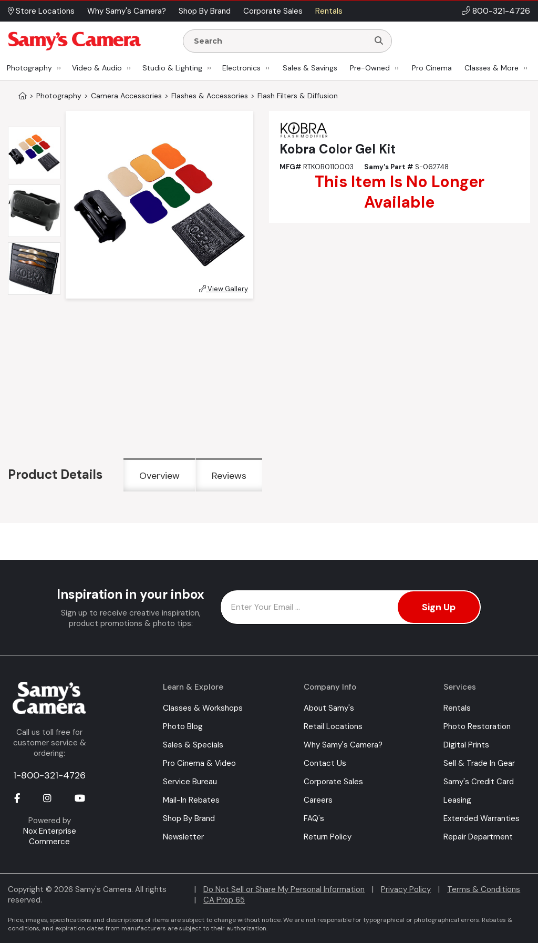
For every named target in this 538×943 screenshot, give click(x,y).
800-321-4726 (501, 10)
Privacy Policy (406, 889)
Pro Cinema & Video (199, 763)
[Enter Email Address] (350, 607)
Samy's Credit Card (478, 781)
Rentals (457, 708)
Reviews (229, 475)
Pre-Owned (370, 68)
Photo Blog (183, 726)
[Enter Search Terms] (280, 41)
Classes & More (491, 68)
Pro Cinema (432, 68)
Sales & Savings (310, 68)
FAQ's (314, 818)
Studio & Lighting (172, 68)
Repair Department (478, 837)
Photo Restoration (477, 726)
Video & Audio (97, 68)
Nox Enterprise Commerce (49, 836)
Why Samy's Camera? (343, 745)
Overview (159, 475)
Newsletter (183, 837)
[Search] (378, 41)
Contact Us (325, 763)
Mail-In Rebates (191, 800)
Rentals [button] (329, 11)
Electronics (241, 68)
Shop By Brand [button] (205, 11)
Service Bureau (190, 781)
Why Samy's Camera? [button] (126, 11)
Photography (29, 68)
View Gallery (223, 288)
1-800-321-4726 (49, 775)
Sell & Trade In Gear (479, 763)
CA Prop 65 (224, 900)
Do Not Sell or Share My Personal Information (284, 889)
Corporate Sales (333, 781)
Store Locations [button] (41, 11)
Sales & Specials (193, 745)
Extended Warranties (481, 818)
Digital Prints (466, 745)
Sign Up (439, 607)
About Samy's (329, 708)
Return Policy (327, 837)
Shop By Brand (189, 818)
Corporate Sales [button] (273, 11)
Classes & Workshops (203, 708)
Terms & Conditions (483, 889)
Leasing (457, 800)
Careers (318, 800)
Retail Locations (333, 726)
